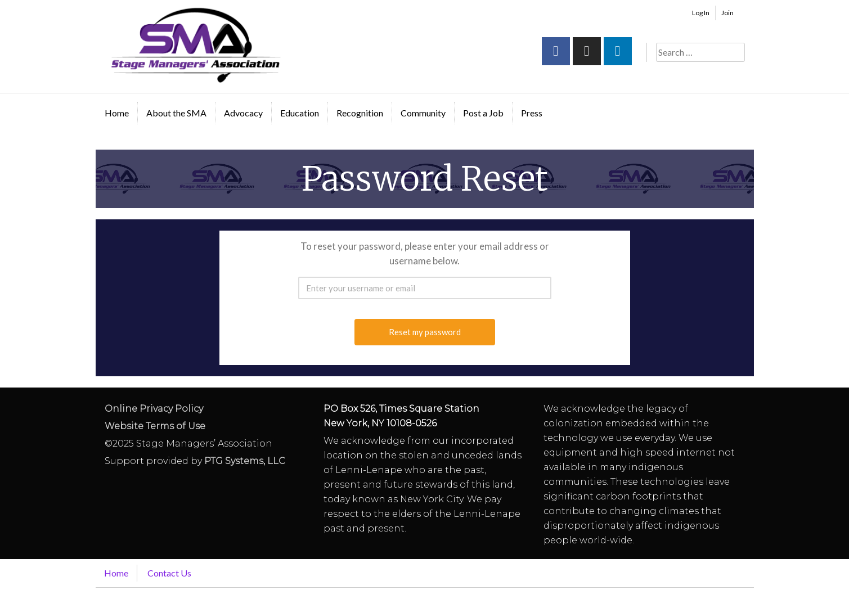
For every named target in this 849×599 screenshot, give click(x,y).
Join (727, 12)
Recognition (359, 112)
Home (117, 112)
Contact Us (169, 573)
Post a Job (483, 112)
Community (423, 112)
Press (531, 112)
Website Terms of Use (155, 426)
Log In (700, 12)
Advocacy (243, 112)
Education (299, 112)
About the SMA (176, 112)
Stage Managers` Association (195, 45)
